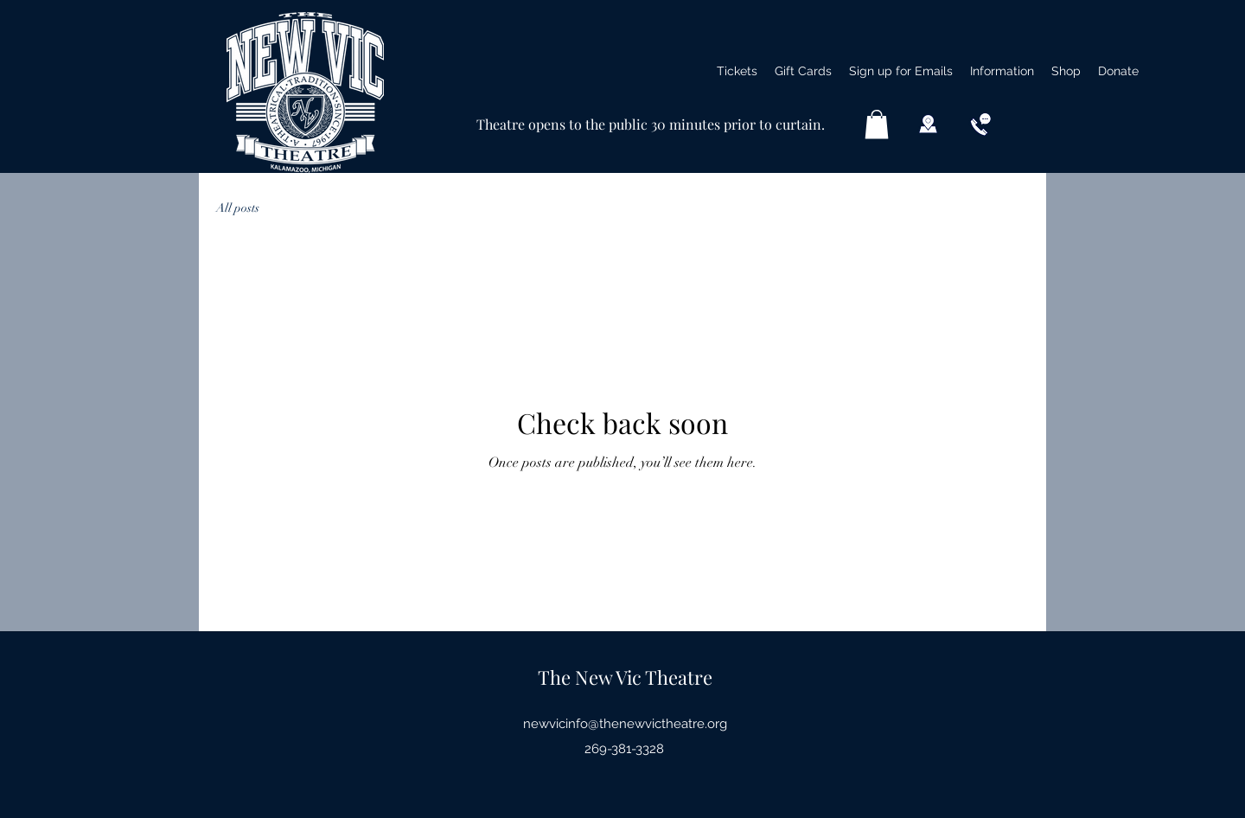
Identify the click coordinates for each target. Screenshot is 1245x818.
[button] (1002, 71)
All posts (237, 208)
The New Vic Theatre (625, 677)
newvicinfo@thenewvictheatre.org (625, 724)
